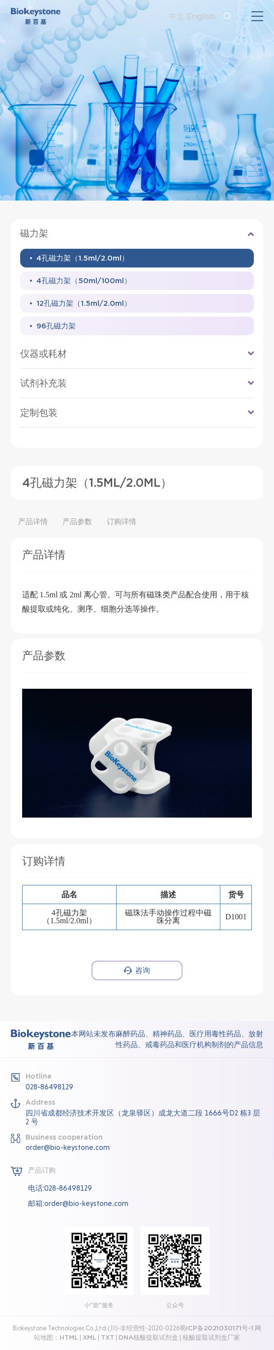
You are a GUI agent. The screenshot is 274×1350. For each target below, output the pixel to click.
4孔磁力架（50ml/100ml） (83, 280)
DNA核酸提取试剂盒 (148, 1337)
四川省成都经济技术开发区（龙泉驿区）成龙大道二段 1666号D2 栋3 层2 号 (143, 1117)
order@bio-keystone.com (68, 1147)
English (201, 16)
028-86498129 (49, 1087)
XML (89, 1337)
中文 (176, 16)
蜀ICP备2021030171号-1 (216, 1328)
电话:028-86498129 (60, 1188)
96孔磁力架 (56, 326)
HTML (69, 1337)
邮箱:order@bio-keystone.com (78, 1203)
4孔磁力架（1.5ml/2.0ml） (82, 258)
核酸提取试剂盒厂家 (211, 1337)
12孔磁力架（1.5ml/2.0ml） (83, 303)
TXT (107, 1337)
